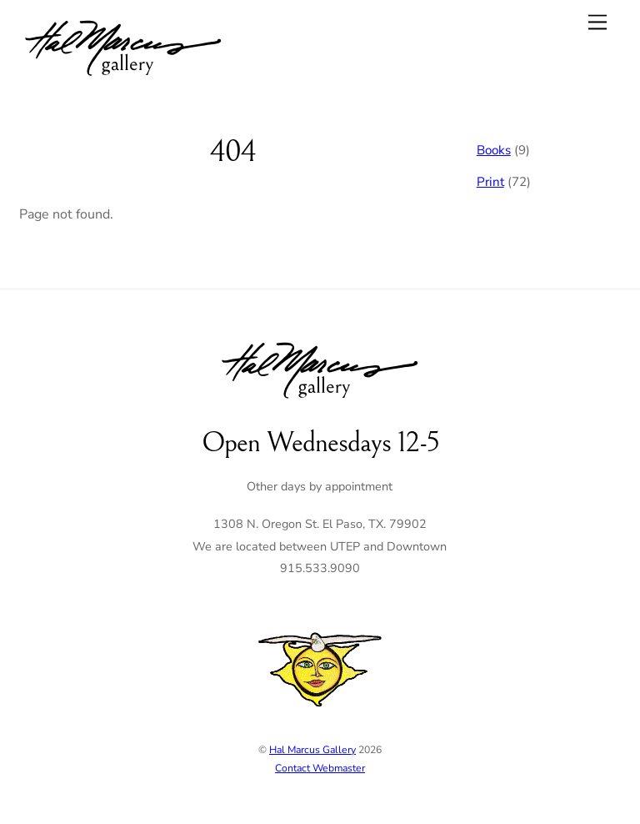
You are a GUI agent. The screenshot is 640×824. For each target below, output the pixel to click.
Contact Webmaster (320, 768)
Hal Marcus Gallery (312, 749)
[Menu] (597, 22)
